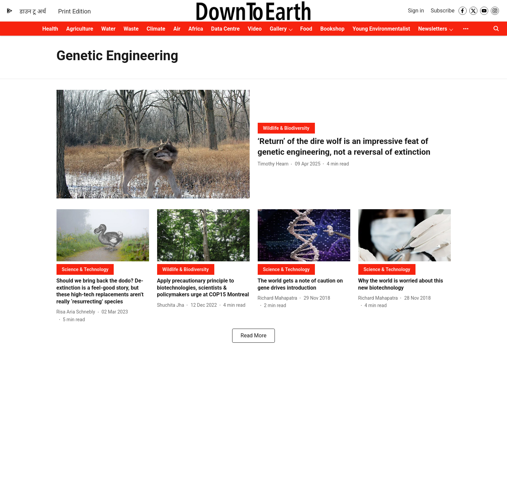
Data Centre (225, 29)
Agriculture (79, 29)
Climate (156, 29)
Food (306, 29)
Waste (131, 29)
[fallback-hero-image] (153, 144)
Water (108, 29)
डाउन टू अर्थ (33, 11)
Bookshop (332, 29)
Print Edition (74, 11)
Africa (195, 29)
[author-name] (274, 163)
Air (176, 29)
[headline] (354, 146)
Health (50, 29)
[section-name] (286, 128)
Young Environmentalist (381, 29)
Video (254, 29)
